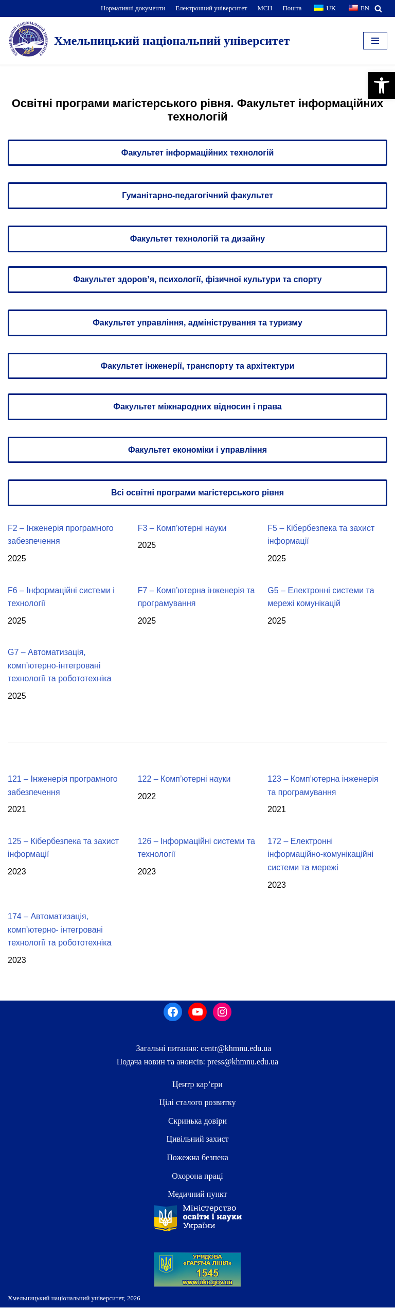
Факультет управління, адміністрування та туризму (197, 322)
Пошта (292, 8)
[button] (381, 85)
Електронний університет (211, 8)
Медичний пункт (197, 1194)
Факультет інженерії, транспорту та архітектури (198, 366)
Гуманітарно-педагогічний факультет (197, 195)
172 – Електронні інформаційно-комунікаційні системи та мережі (320, 854)
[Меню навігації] (375, 40)
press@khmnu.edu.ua (241, 1062)
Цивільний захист (197, 1139)
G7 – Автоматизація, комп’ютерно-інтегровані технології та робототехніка (60, 665)
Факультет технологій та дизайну (197, 238)
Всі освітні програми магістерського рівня (197, 493)
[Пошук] (378, 8)
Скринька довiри (197, 1121)
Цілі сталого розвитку (197, 1102)
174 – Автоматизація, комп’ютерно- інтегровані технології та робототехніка (60, 930)
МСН (264, 8)
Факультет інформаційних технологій (197, 152)
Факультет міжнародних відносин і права (197, 406)
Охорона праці (197, 1176)
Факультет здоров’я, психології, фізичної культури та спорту (197, 280)
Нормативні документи (133, 8)
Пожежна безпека (197, 1158)
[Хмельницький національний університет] (149, 40)
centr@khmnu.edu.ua (235, 1048)
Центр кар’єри (197, 1084)
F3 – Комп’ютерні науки (182, 528)
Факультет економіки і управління (197, 449)
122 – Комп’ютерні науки (184, 779)
